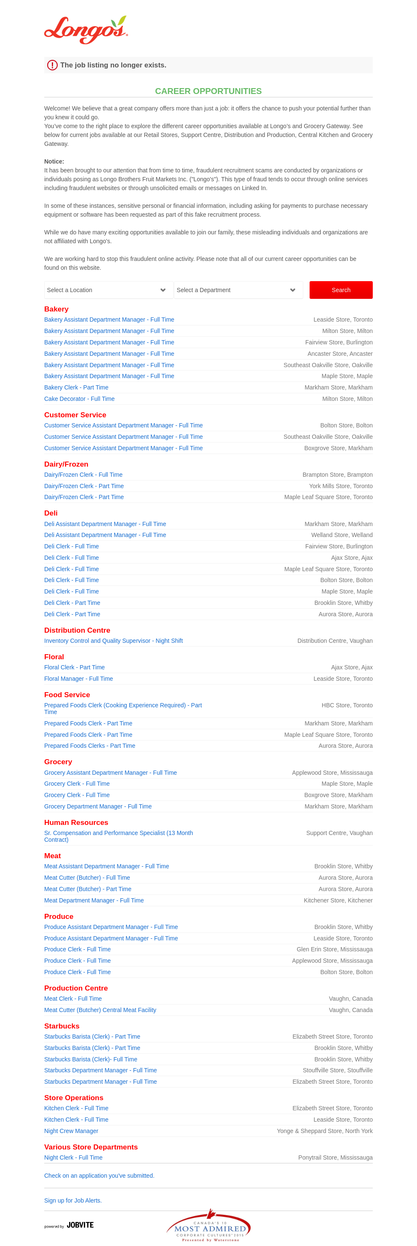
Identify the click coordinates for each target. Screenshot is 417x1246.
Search (341, 290)
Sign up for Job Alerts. (73, 1200)
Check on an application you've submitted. (99, 1175)
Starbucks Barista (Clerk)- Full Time (90, 1059)
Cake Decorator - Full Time (79, 398)
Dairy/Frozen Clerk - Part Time (84, 486)
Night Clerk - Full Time (73, 1157)
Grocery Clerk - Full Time (77, 783)
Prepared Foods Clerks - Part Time (89, 745)
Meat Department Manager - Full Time (94, 900)
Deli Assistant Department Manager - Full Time (105, 524)
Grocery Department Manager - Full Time (98, 806)
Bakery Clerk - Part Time (76, 387)
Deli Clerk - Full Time (71, 546)
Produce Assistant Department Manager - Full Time (111, 927)
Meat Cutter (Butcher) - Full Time (87, 877)
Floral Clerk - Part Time (74, 667)
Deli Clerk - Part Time (72, 602)
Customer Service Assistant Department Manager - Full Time (123, 425)
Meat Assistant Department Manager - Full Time (106, 866)
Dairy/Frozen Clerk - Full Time (83, 474)
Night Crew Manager (71, 1131)
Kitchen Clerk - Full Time (76, 1108)
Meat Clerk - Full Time (73, 998)
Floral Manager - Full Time (78, 678)
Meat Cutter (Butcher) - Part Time (87, 889)
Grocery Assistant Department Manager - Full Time (110, 772)
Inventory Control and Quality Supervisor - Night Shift (113, 640)
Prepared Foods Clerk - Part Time (88, 723)
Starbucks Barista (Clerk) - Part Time (92, 1036)
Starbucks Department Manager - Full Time (100, 1070)
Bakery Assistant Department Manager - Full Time (109, 319)
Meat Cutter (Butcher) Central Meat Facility (100, 1010)
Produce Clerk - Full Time (77, 949)
